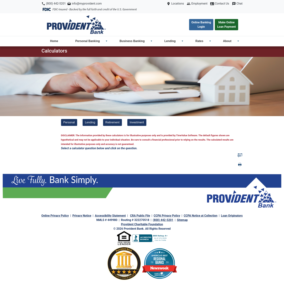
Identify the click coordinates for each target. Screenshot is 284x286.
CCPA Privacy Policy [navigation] (167, 215)
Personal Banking (91, 41)
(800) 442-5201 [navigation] (55, 3)
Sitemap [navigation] (182, 220)
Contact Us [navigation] (221, 3)
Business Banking (136, 41)
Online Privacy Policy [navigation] (55, 215)
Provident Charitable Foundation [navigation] (142, 224)
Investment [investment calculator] (137, 122)
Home (54, 41)
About (231, 41)
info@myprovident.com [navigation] (86, 3)
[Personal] (69, 122)
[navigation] (76, 24)
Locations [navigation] (177, 3)
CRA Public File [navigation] (140, 215)
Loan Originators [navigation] (232, 215)
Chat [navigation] (239, 3)
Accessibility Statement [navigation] (110, 215)
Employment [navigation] (199, 3)
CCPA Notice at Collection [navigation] (200, 215)
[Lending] (90, 122)
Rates (203, 41)
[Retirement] (112, 122)
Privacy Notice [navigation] (81, 215)
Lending (173, 41)
